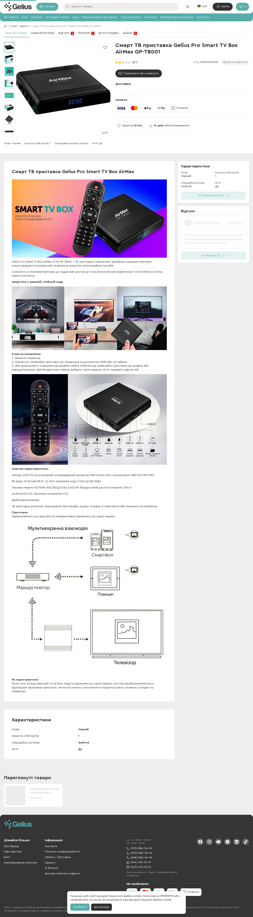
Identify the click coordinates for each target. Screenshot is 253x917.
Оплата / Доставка (58, 857)
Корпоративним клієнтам (177, 17)
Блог (25, 17)
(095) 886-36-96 (139, 848)
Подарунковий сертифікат (100, 17)
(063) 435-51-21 (138, 867)
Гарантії (50, 862)
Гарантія (36, 17)
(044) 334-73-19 (138, 862)
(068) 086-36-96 (139, 857)
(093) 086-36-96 (139, 853)
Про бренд (11, 17)
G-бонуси (150, 17)
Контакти (203, 17)
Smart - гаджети (19, 26)
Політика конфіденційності (62, 851)
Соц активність (131, 17)
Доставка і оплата (57, 17)
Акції (76, 17)
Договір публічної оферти (62, 873)
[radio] (116, 62)
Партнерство (13, 851)
